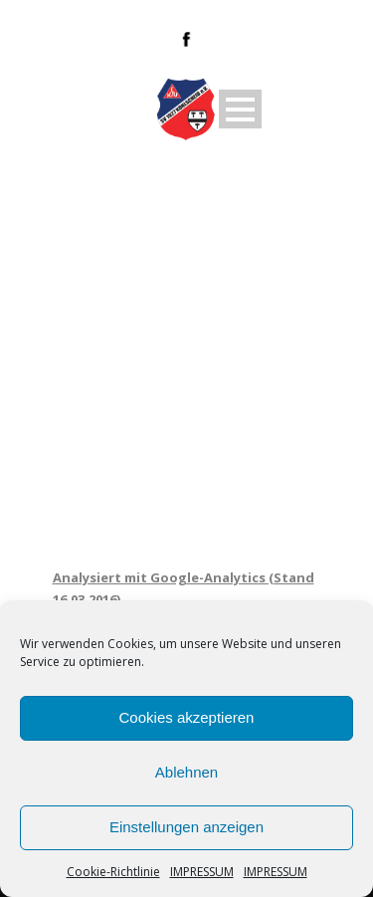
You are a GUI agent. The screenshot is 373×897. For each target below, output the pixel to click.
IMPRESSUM (202, 871)
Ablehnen (186, 772)
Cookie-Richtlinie (113, 871)
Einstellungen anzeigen (186, 826)
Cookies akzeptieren (187, 717)
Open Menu (240, 109)
